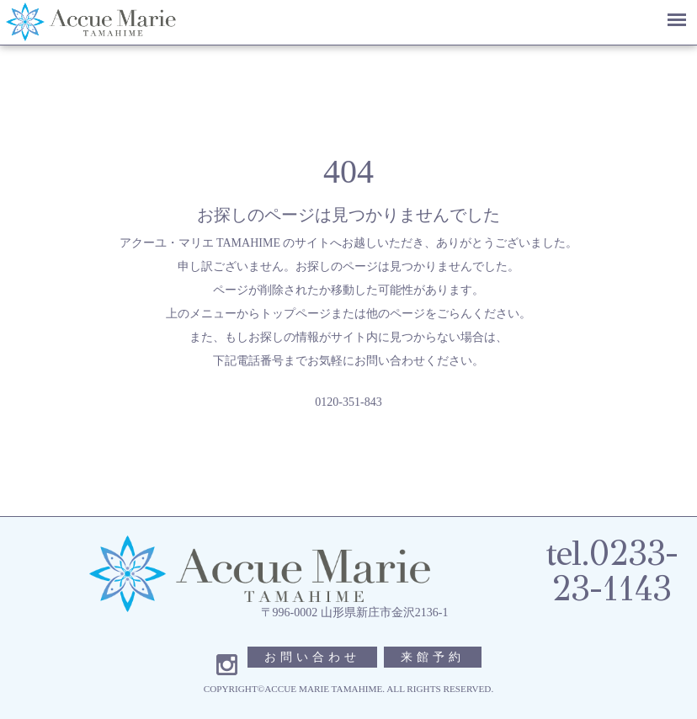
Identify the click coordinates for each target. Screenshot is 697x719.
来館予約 (433, 657)
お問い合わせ (312, 657)
